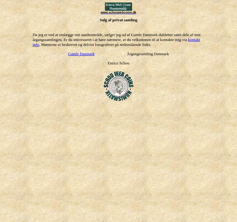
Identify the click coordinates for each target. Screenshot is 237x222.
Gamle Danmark (81, 53)
